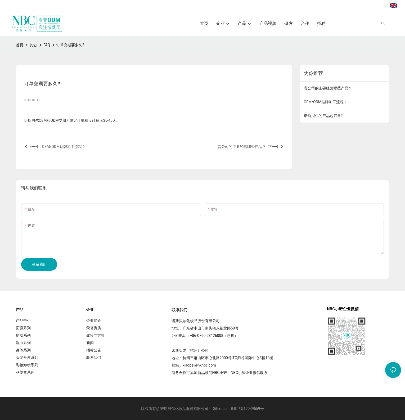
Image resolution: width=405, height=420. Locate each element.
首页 (19, 45)
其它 (33, 45)
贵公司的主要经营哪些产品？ (328, 88)
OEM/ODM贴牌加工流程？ (326, 102)
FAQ (46, 45)
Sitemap (220, 409)
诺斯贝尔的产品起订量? (323, 116)
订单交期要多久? (70, 45)
